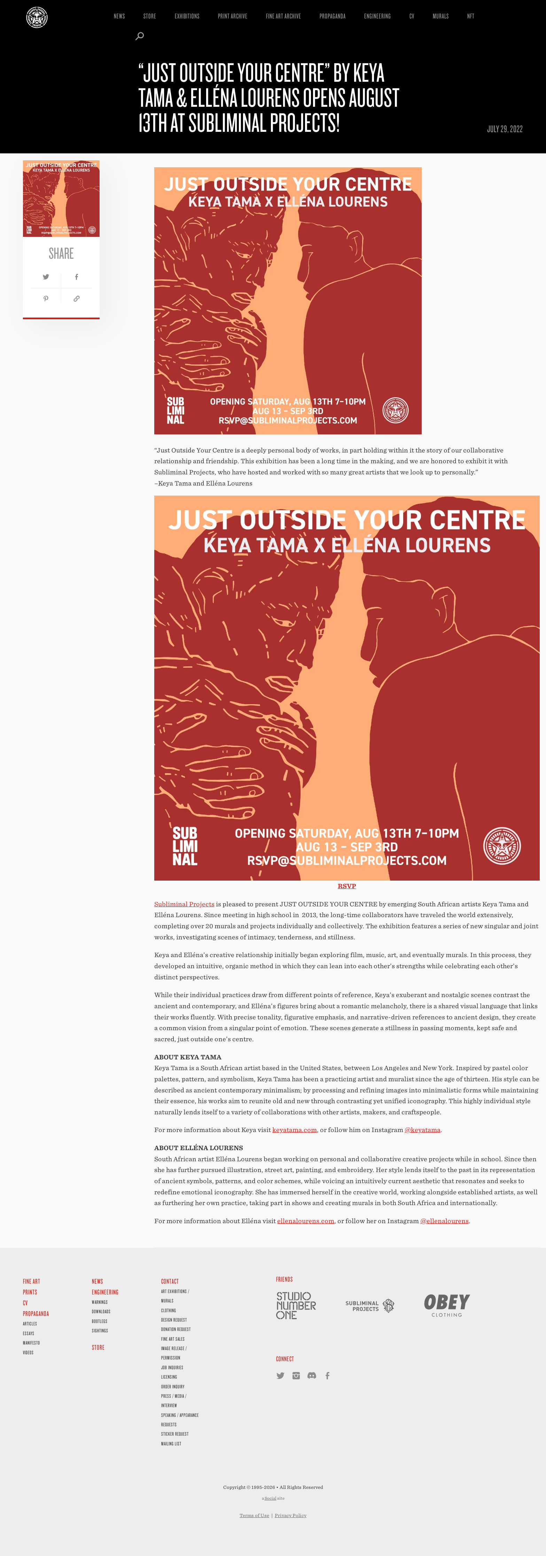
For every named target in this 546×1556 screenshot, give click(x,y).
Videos (28, 1352)
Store (149, 15)
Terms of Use (254, 1515)
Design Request (174, 1319)
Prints (30, 1292)
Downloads (101, 1311)
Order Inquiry (173, 1386)
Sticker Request (175, 1433)
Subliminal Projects (184, 904)
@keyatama (422, 1129)
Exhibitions (187, 15)
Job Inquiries (172, 1367)
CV (412, 15)
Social (270, 1498)
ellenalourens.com (305, 1221)
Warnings (100, 1302)
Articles (30, 1323)
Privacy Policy (290, 1515)
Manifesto (31, 1342)
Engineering (377, 15)
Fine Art (31, 1281)
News (119, 15)
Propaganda (333, 15)
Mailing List (171, 1443)
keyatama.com (294, 1129)
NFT (471, 15)
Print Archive (233, 15)
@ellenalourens (444, 1221)
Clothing (168, 1310)
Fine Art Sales (173, 1339)
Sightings (100, 1330)
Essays (28, 1333)
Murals (441, 15)
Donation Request (176, 1329)
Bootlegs (100, 1321)
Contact (170, 1281)
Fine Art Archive (283, 15)
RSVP (347, 886)
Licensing (169, 1376)
